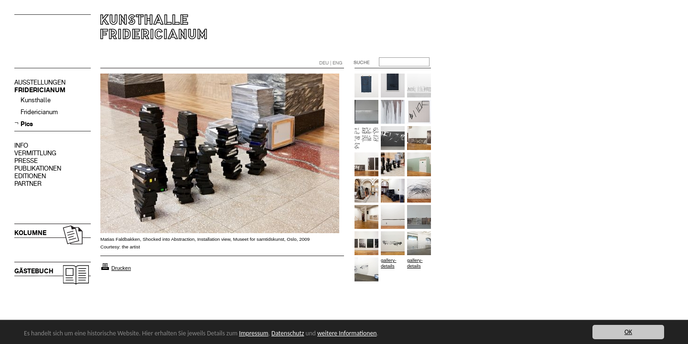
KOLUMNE (30, 232)
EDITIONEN (30, 176)
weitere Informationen (346, 333)
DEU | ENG (331, 62)
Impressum (253, 333)
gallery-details (388, 263)
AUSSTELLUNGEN (39, 82)
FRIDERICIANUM (39, 90)
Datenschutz (287, 333)
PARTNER (28, 183)
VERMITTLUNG (35, 153)
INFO (21, 145)
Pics (27, 124)
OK (628, 332)
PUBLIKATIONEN (37, 168)
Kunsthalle (36, 100)
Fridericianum (39, 112)
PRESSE (26, 160)
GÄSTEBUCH (34, 271)
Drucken (121, 268)
